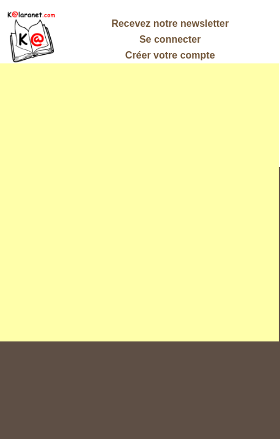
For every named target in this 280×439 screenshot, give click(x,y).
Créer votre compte (170, 55)
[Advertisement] (139, 202)
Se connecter (170, 39)
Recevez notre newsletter (170, 23)
